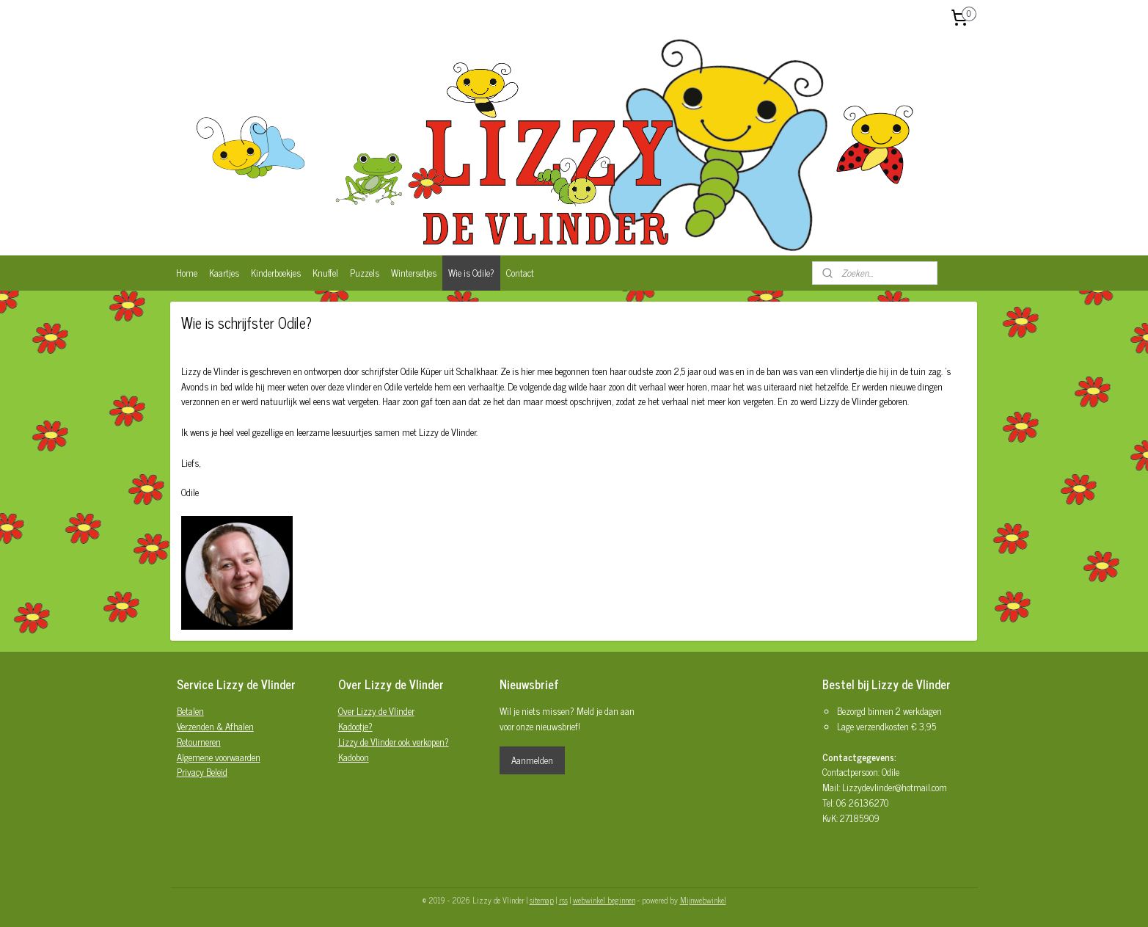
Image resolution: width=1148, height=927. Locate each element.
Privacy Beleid (202, 771)
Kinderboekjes (276, 272)
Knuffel (325, 272)
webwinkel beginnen (604, 899)
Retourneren (199, 741)
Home (186, 272)
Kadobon (353, 757)
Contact (520, 272)
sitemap (542, 899)
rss (563, 899)
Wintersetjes (413, 272)
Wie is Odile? (471, 272)
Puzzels (364, 272)
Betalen (190, 711)
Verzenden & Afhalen (215, 726)
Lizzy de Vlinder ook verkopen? (393, 741)
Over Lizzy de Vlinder (376, 711)
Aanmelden (532, 760)
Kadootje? (355, 726)
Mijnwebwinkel (703, 899)
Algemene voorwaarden (218, 757)
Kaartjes (224, 272)
